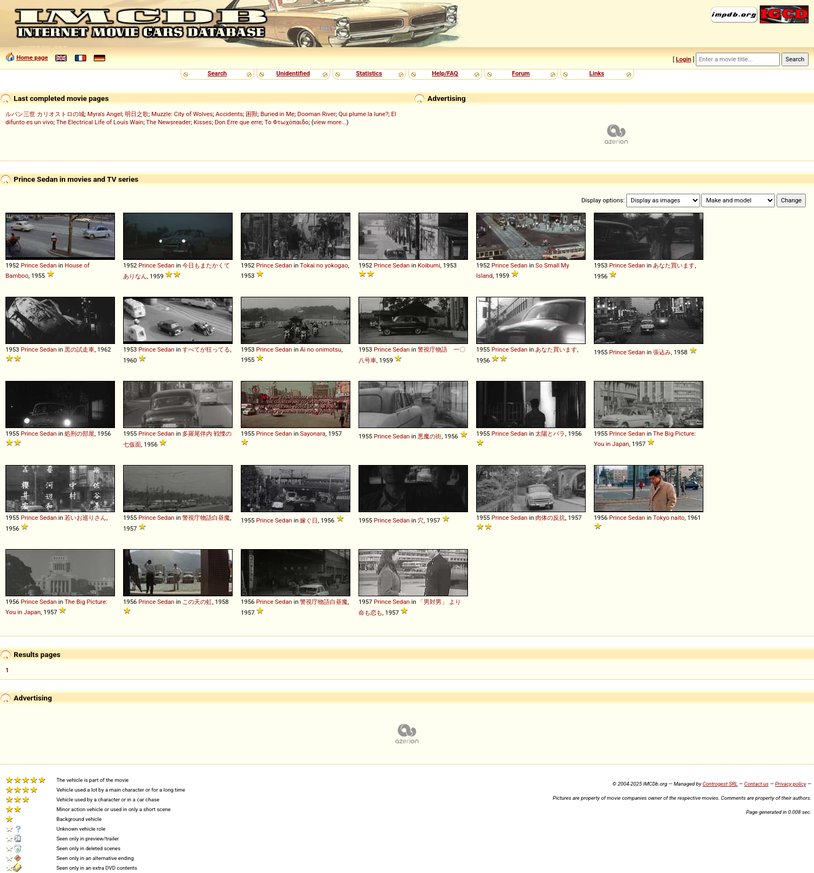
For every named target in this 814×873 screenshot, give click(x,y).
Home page (32, 57)
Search (217, 73)
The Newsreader (168, 122)
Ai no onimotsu (320, 349)
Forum (521, 73)
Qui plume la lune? (363, 114)
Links (596, 73)
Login (683, 59)
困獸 (252, 114)
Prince (29, 265)
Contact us (756, 784)
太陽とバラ (550, 433)
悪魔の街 (429, 436)
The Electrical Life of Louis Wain (100, 122)
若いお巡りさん (85, 517)
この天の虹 (197, 602)
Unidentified (293, 73)
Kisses (202, 122)
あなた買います (674, 265)
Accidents (229, 114)
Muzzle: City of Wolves (182, 114)
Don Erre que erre (238, 122)
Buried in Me (277, 114)
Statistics (369, 73)
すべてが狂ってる (206, 349)
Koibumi (429, 265)
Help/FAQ (445, 73)
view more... (330, 122)
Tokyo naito (668, 517)
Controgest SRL (720, 784)
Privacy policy (790, 784)
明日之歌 (137, 114)
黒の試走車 (79, 349)
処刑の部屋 (79, 433)
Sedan (48, 265)
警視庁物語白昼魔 (206, 517)
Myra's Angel (104, 114)
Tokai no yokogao (324, 265)
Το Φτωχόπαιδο (287, 122)
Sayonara (312, 433)
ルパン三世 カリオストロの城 (45, 114)
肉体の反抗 (550, 517)
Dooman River (316, 114)
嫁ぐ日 (309, 520)
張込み (662, 352)
